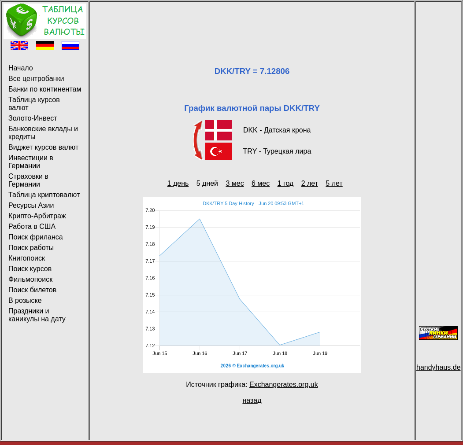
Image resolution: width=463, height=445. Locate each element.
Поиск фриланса (35, 237)
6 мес (261, 183)
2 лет (309, 183)
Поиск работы (31, 247)
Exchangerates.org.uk (283, 384)
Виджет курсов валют (43, 147)
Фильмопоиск (30, 279)
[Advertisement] (252, 23)
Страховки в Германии (28, 180)
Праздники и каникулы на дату (37, 315)
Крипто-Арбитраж (37, 216)
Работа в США (32, 226)
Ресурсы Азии (31, 205)
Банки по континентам (44, 89)
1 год (286, 183)
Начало (20, 68)
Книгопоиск (26, 258)
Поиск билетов (32, 290)
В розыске (25, 300)
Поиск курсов (30, 268)
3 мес (235, 183)
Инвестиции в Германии (30, 161)
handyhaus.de (438, 367)
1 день (178, 183)
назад (251, 400)
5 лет (334, 183)
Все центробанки (36, 78)
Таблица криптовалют (44, 195)
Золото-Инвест (32, 118)
